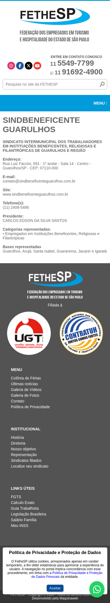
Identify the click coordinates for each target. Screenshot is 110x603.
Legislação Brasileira (28, 514)
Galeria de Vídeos (26, 389)
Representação (24, 455)
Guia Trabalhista (25, 508)
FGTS (16, 497)
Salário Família (23, 520)
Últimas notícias (24, 384)
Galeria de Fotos (25, 395)
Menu (100, 103)
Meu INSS (19, 525)
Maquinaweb (69, 598)
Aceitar (55, 588)
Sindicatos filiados (26, 460)
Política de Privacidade (30, 407)
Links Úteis (23, 488)
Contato (17, 401)
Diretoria (18, 443)
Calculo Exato (22, 502)
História (17, 437)
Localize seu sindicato (29, 466)
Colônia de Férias (26, 378)
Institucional (25, 429)
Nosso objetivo (23, 449)
